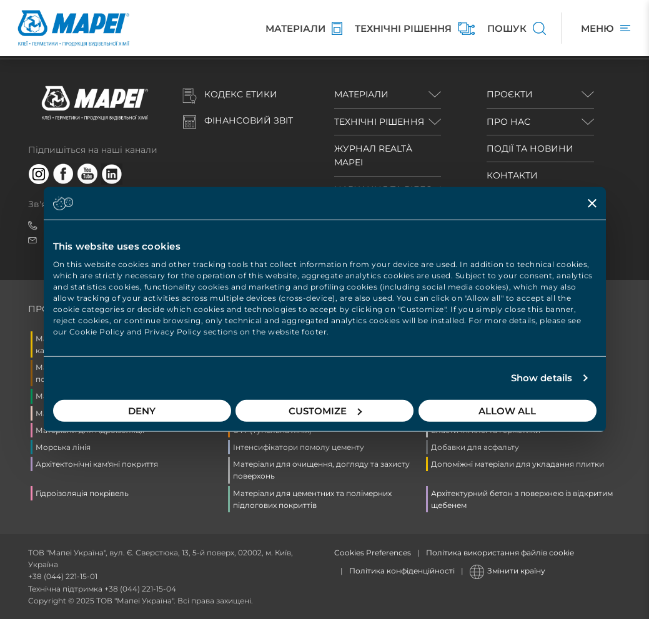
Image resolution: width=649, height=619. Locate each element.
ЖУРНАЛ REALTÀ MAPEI (373, 155)
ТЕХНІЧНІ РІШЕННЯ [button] (379, 121)
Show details (541, 378)
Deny (142, 410)
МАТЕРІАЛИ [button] (361, 94)
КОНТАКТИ (512, 175)
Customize (325, 410)
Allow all (507, 410)
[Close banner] (592, 203)
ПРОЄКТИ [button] (510, 94)
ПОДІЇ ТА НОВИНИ (530, 148)
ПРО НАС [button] (508, 121)
